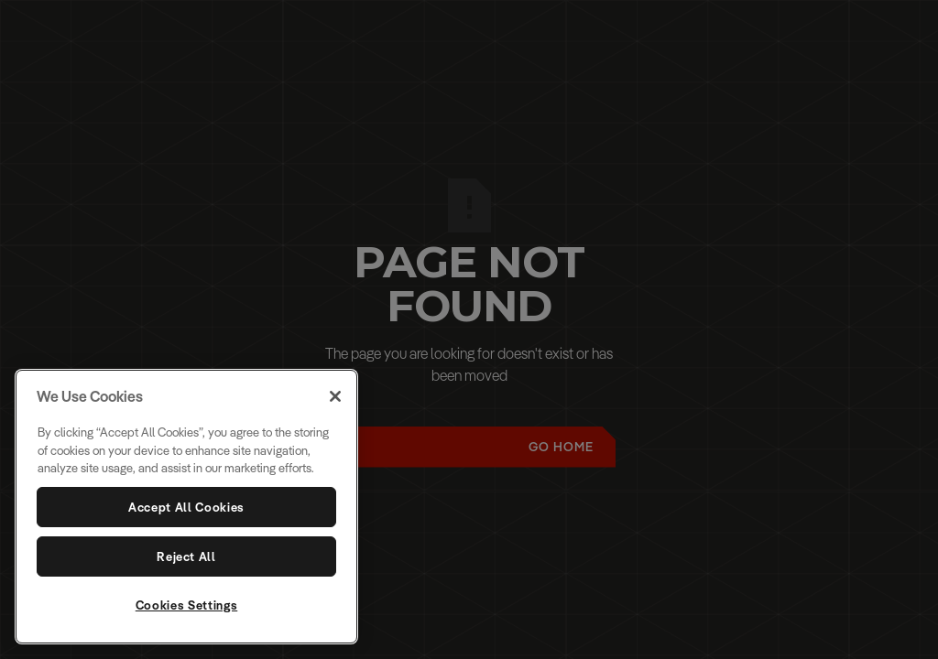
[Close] (335, 396)
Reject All (186, 556)
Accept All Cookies (186, 507)
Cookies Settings (187, 605)
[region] (186, 506)
